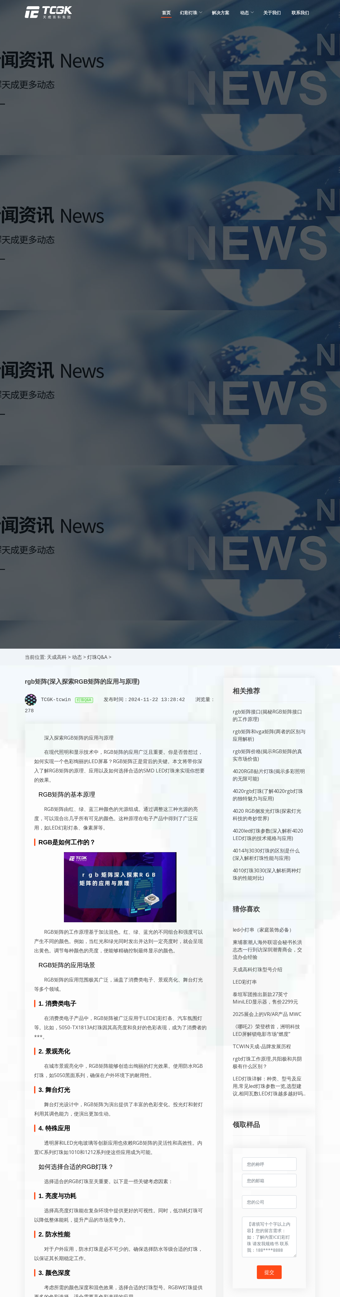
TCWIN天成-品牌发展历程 (262, 1046)
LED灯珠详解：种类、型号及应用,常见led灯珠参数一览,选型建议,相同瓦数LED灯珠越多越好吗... (269, 1086)
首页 (166, 13)
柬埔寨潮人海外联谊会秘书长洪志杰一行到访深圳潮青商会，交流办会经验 (267, 949)
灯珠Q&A (97, 657)
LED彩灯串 (245, 981)
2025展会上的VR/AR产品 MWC (267, 1014)
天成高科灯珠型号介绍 (257, 969)
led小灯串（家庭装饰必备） (263, 929)
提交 (269, 1272)
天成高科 (57, 657)
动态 (77, 657)
